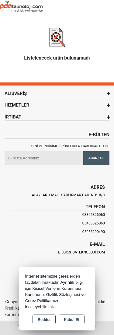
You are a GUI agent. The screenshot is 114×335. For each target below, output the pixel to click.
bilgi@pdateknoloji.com (81, 252)
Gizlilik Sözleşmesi (63, 294)
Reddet (44, 320)
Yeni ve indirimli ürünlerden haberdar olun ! (70, 146)
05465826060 (93, 223)
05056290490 (93, 232)
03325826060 (93, 215)
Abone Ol (96, 158)
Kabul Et (71, 320)
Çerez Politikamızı (41, 300)
